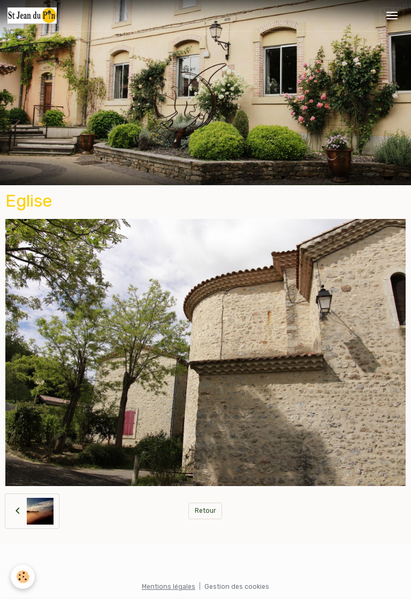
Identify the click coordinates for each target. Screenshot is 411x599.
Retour (205, 510)
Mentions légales (168, 586)
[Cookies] (23, 577)
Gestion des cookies (236, 586)
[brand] (33, 15)
